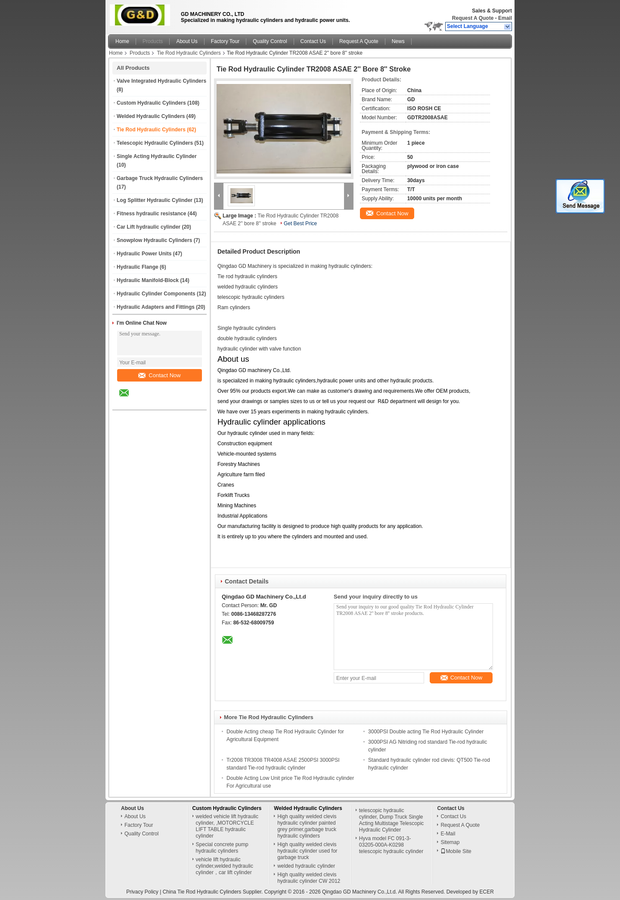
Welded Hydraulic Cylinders (151, 116)
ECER (487, 892)
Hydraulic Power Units (144, 254)
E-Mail (447, 834)
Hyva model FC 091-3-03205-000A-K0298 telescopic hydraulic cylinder (391, 844)
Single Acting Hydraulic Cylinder (157, 156)
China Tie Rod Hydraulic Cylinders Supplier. (213, 892)
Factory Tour (225, 41)
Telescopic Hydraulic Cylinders (155, 143)
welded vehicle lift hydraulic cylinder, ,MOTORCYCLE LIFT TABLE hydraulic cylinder (227, 826)
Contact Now (159, 375)
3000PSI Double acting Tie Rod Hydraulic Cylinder (426, 732)
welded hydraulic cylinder (306, 866)
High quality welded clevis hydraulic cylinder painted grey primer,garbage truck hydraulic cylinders (306, 826)
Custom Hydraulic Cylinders (151, 103)
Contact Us (313, 41)
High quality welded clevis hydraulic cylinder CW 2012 (308, 878)
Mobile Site (455, 851)
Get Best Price (300, 223)
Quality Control (270, 41)
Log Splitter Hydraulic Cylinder (154, 200)
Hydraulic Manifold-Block (148, 280)
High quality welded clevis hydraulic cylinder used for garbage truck (307, 850)
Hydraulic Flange (137, 267)
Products (153, 41)
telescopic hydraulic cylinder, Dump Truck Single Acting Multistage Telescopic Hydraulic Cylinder (391, 820)
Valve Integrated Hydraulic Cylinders (161, 81)
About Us (186, 41)
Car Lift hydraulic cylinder (148, 227)
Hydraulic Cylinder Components (156, 294)
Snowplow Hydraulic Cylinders (154, 240)
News (398, 41)
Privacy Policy (142, 892)
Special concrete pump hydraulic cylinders (222, 847)
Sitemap (449, 842)
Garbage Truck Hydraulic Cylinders (160, 178)
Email (505, 18)
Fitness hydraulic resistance (151, 214)
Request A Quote (472, 18)
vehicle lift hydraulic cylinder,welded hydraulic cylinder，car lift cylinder (224, 866)
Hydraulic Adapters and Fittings (156, 307)
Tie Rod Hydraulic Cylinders (188, 53)
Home (122, 41)
